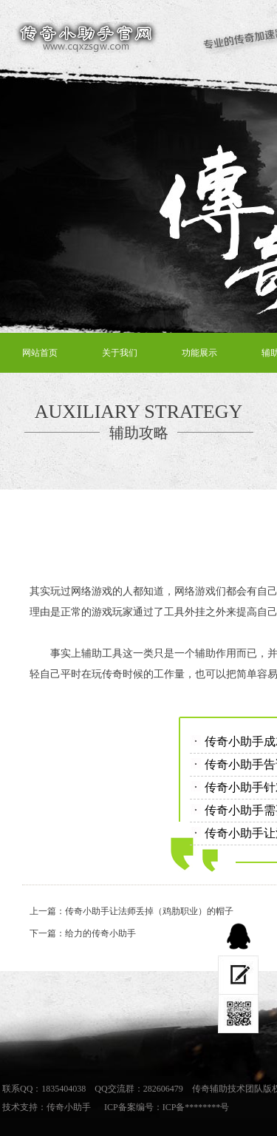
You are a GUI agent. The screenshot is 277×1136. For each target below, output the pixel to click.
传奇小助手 (69, 1107)
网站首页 (40, 353)
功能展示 (199, 353)
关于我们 (119, 353)
